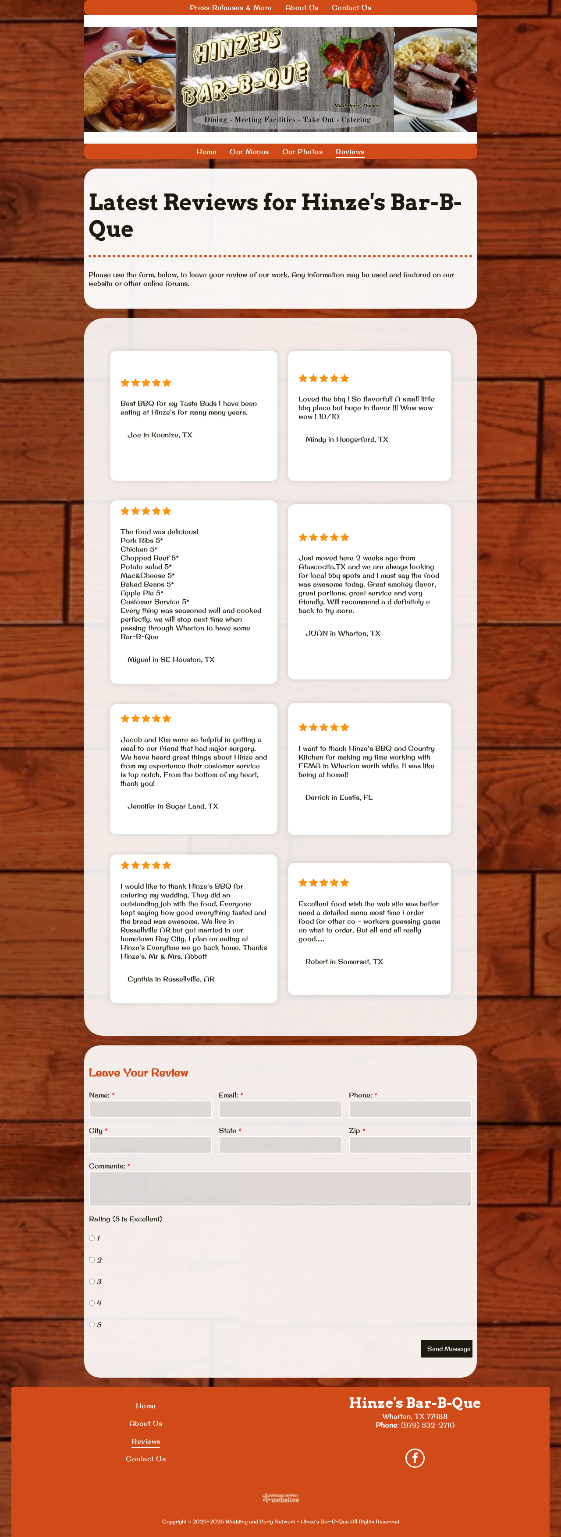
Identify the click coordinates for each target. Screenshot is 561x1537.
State (227, 1130)
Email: (228, 1094)
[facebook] (415, 1459)
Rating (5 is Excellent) (125, 1218)
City (96, 1130)
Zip (354, 1130)
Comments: (107, 1165)
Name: (99, 1094)
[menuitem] (231, 7)
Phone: (360, 1094)
